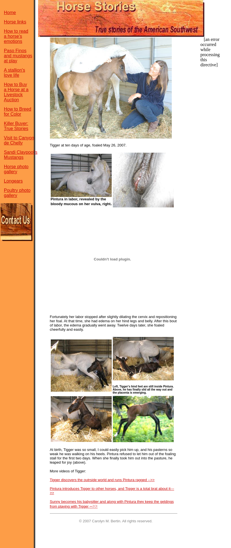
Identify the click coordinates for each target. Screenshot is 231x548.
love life (11, 78)
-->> (93, 506)
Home (10, 12)
